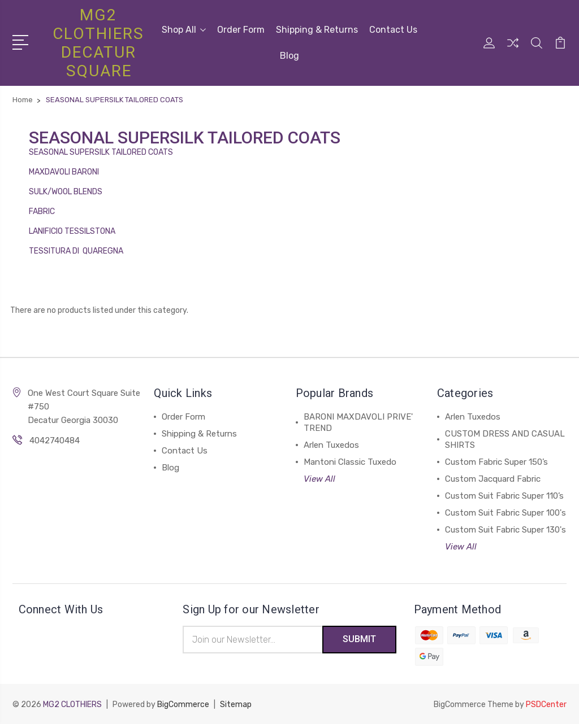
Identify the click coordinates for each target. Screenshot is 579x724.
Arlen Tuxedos (331, 445)
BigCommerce (183, 704)
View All (319, 479)
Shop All (184, 29)
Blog (289, 55)
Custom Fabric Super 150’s (496, 462)
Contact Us (393, 29)
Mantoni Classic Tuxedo (350, 462)
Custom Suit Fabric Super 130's (505, 530)
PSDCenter (546, 704)
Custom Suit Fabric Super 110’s (504, 496)
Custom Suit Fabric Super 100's (505, 513)
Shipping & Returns (317, 29)
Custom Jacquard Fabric (493, 479)
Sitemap (236, 704)
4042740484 (54, 440)
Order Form (241, 29)
